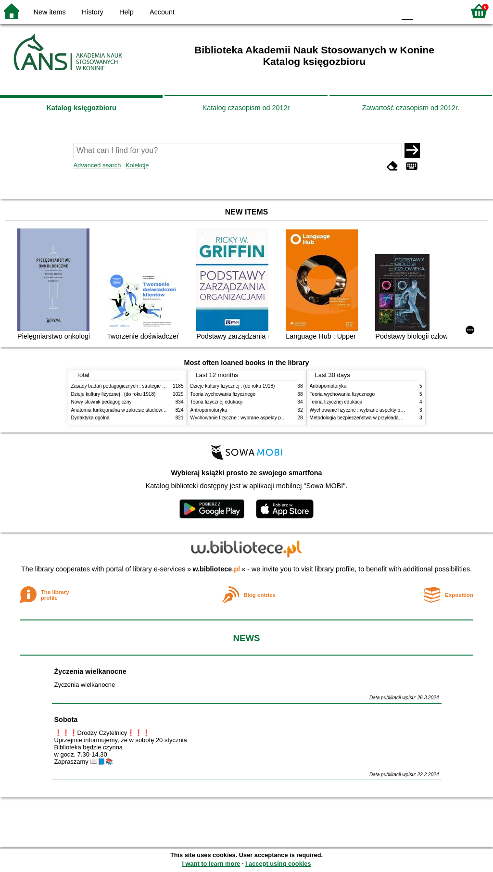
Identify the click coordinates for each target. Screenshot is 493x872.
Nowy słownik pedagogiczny (101, 401)
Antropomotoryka (209, 410)
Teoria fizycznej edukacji (216, 401)
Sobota (66, 719)
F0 (407, 11)
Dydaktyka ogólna (90, 417)
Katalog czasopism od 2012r (246, 108)
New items (50, 12)
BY (385, 11)
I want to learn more (211, 863)
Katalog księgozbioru (81, 108)
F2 (446, 11)
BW (346, 11)
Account (162, 12)
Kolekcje (137, 165)
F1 (424, 11)
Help (126, 12)
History (92, 12)
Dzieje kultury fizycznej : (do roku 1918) (113, 394)
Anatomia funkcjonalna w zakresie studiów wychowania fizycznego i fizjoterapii (155, 410)
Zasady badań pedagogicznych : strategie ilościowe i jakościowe (140, 386)
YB (365, 11)
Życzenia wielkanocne (90, 671)
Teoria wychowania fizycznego (223, 394)
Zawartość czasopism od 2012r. (410, 108)
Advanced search (97, 165)
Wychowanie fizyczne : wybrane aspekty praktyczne (246, 417)
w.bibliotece (216, 569)
